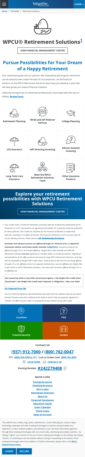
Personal (15, 11)
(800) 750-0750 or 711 (25, 357)
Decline (24, 451)
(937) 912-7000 (26, 352)
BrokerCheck (17, 96)
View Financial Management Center (42, 50)
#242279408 (52, 368)
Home (4, 11)
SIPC (55, 247)
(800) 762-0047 (59, 352)
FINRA (49, 247)
